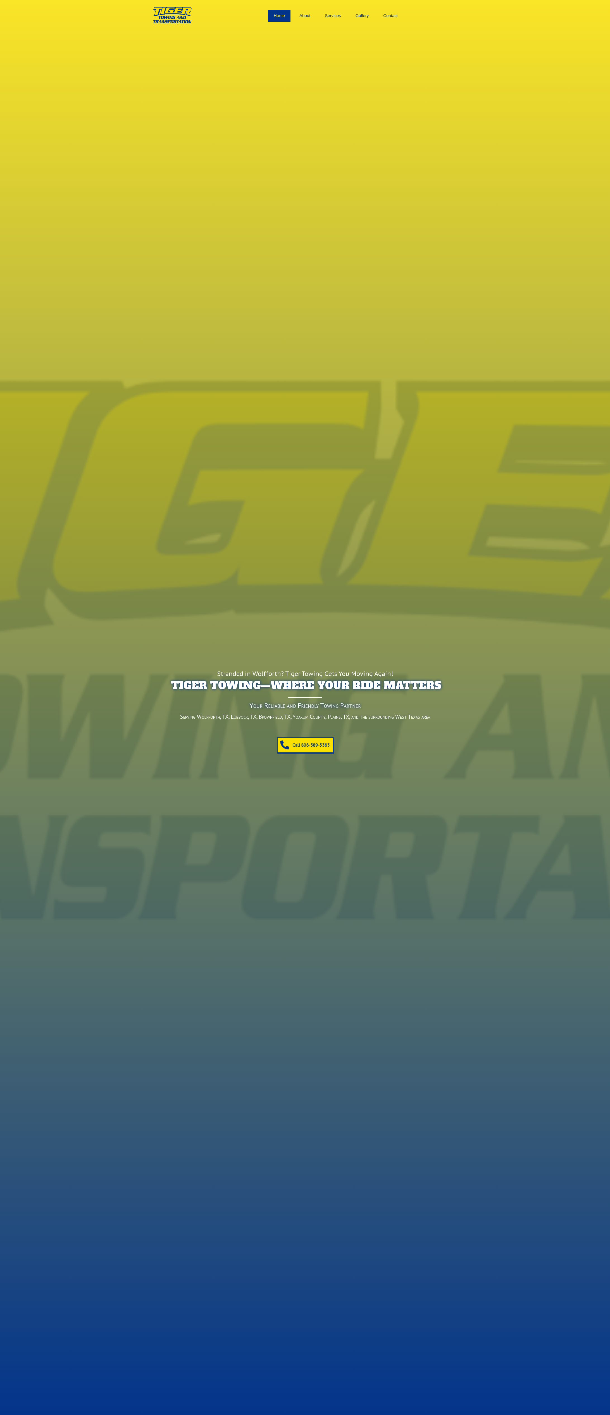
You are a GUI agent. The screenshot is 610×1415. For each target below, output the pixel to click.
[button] (305, 745)
